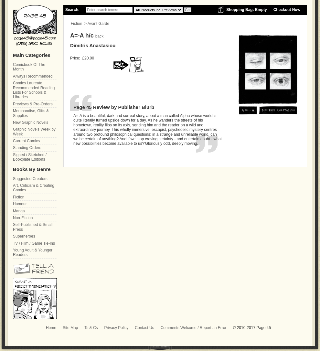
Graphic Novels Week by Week (34, 131)
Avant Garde (98, 23)
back (99, 36)
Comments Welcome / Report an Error (194, 327)
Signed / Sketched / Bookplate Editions (30, 157)
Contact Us (144, 327)
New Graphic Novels (30, 122)
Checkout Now (286, 9)
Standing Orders (27, 147)
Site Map (70, 327)
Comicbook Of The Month (29, 66)
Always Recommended (33, 76)
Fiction (76, 23)
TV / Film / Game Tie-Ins (34, 243)
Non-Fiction (23, 218)
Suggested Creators (30, 178)
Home (51, 327)
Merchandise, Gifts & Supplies (31, 113)
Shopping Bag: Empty (246, 9)
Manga (19, 211)
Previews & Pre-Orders (33, 104)
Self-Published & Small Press (32, 226)
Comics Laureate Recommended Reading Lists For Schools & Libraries (34, 90)
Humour (20, 204)
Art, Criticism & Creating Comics (33, 187)
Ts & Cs (91, 327)
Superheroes (24, 236)
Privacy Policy (116, 327)
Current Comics (26, 141)
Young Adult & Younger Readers (32, 252)
